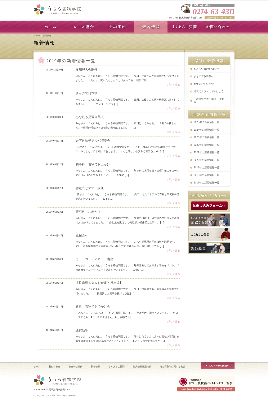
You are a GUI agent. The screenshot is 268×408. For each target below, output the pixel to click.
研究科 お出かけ (88, 211)
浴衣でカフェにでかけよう (209, 91)
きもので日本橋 (87, 93)
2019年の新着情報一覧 (206, 167)
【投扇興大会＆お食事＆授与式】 (99, 283)
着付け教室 (54, 366)
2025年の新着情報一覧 (206, 122)
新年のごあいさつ (204, 83)
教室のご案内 (75, 366)
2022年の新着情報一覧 (206, 144)
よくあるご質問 (116, 366)
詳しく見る (174, 84)
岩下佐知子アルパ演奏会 (93, 140)
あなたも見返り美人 (90, 117)
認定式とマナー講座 (90, 188)
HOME (37, 35)
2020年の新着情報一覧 (206, 160)
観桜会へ (82, 235)
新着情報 (95, 366)
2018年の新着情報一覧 (206, 175)
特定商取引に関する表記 (172, 366)
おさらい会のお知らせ (206, 68)
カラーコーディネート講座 (94, 259)
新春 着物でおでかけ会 (93, 306)
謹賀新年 (82, 330)
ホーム (37, 366)
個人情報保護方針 (142, 366)
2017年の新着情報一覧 (206, 182)
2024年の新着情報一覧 (206, 129)
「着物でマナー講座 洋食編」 (209, 100)
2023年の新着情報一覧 (206, 137)
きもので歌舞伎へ (204, 76)
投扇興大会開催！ (88, 69)
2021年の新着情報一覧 (206, 152)
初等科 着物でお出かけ (93, 164)
